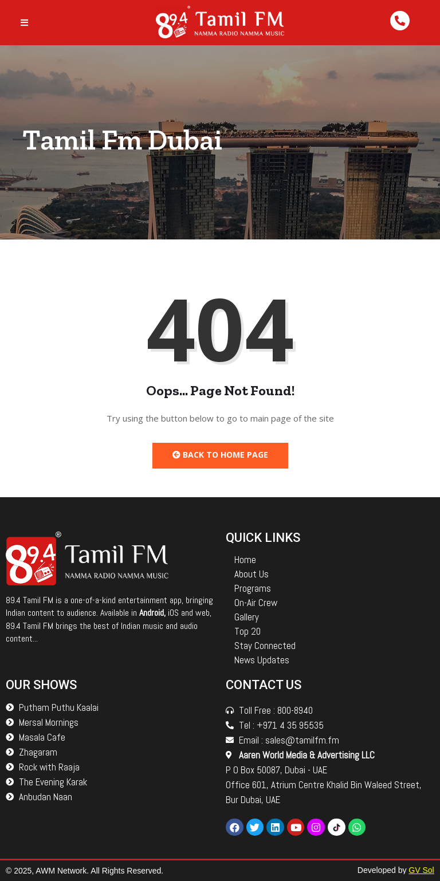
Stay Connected (265, 645)
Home (245, 559)
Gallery (246, 617)
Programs (252, 588)
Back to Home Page (220, 454)
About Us (251, 574)
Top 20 (247, 631)
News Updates (261, 660)
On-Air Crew (255, 602)
